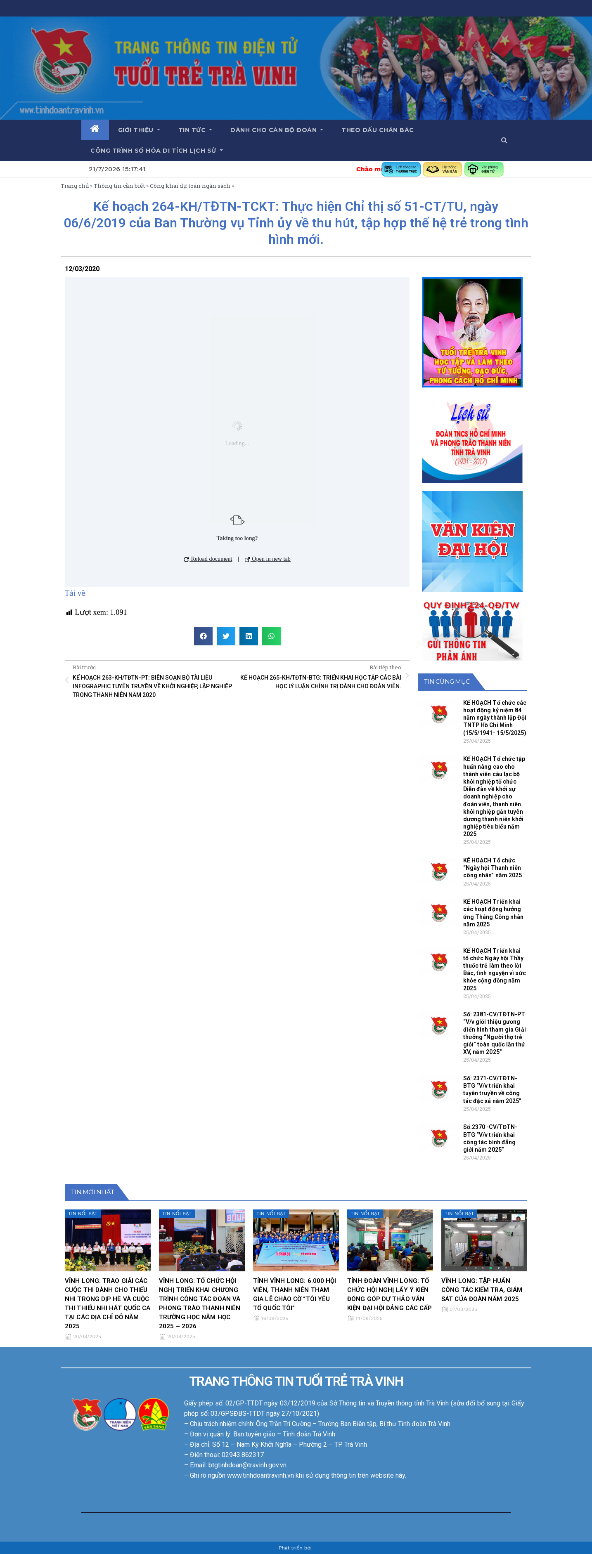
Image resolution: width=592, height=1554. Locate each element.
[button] (504, 140)
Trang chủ (75, 185)
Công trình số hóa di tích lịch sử (156, 150)
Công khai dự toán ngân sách (190, 185)
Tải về (75, 593)
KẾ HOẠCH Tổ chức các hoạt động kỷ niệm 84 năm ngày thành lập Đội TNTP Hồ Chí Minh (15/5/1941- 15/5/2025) (495, 717)
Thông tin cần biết (119, 185)
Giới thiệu (139, 130)
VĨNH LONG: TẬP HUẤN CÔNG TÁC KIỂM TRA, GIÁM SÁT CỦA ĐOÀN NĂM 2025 (481, 1290)
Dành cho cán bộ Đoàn (276, 130)
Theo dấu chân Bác (377, 130)
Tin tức (195, 130)
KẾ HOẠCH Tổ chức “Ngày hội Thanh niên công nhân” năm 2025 (492, 868)
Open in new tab (268, 559)
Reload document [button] (208, 559)
